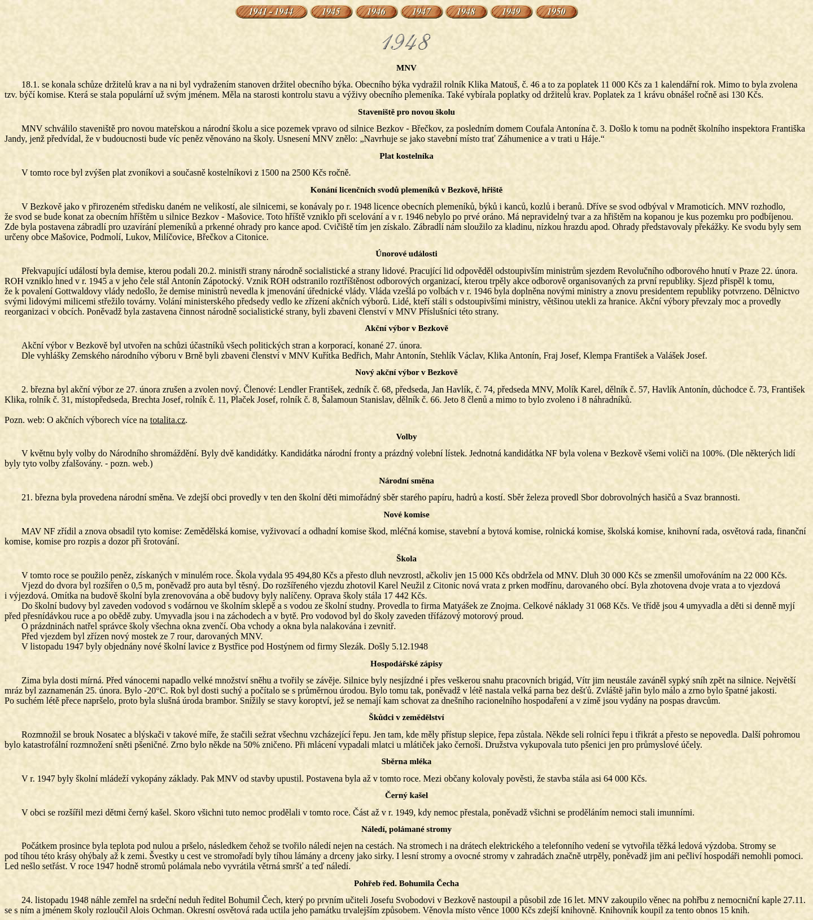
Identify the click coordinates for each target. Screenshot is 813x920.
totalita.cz (168, 420)
